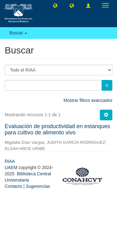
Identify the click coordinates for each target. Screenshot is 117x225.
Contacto (13, 186)
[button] (55, 5)
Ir (106, 85)
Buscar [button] (18, 32)
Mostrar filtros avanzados (88, 100)
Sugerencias (38, 186)
